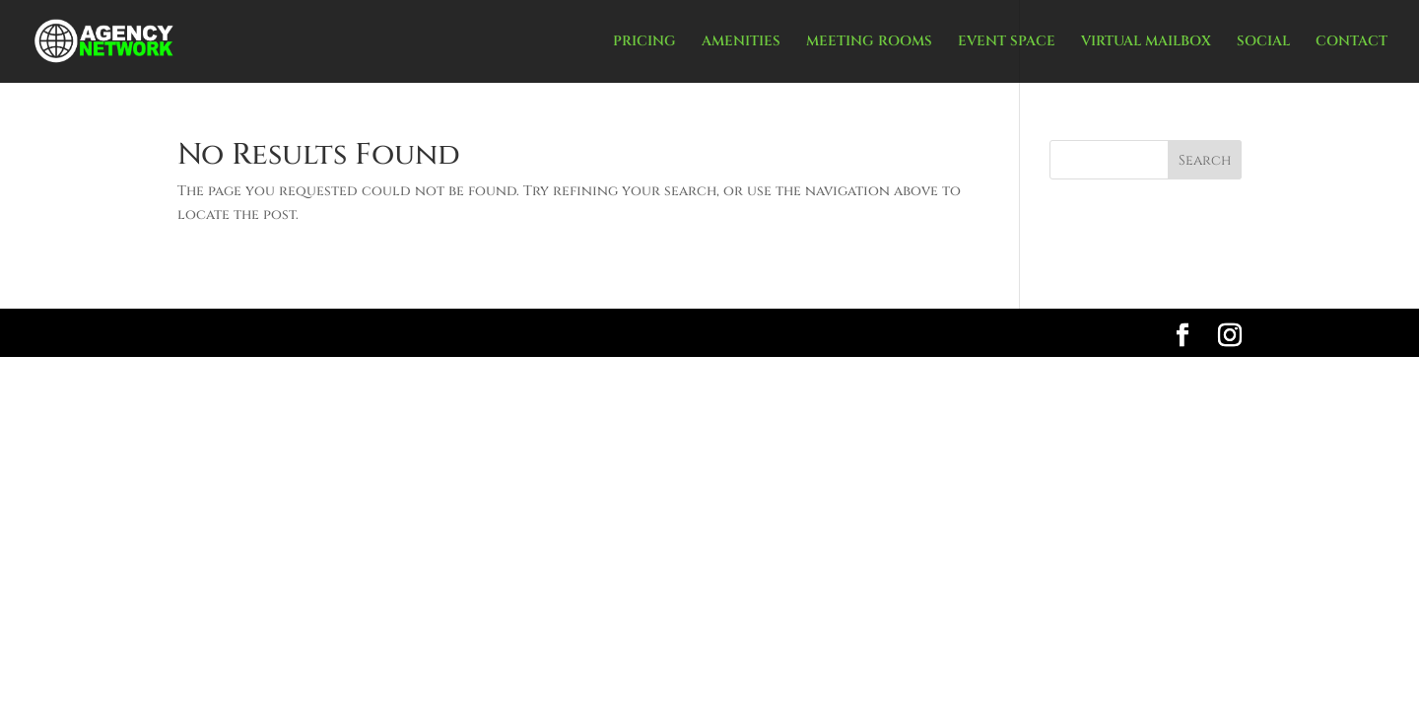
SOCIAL (1263, 42)
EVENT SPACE (1006, 42)
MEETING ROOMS (869, 42)
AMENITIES (741, 42)
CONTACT (1351, 42)
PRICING (644, 42)
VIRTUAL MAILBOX (1146, 42)
